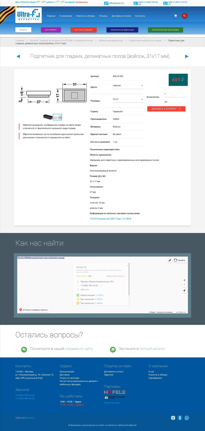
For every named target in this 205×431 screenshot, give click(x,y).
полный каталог (152, 349)
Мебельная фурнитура (111, 40)
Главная (51, 16)
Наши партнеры (112, 402)
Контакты (140, 16)
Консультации (67, 371)
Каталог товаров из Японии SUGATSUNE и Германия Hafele (61, 40)
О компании (66, 16)
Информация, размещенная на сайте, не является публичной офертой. (102, 425)
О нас (151, 371)
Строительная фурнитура (122, 30)
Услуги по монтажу (69, 378)
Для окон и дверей (84, 30)
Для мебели (51, 30)
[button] (84, 75)
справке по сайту (79, 349)
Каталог (23, 30)
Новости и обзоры (85, 16)
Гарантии (108, 374)
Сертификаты (155, 378)
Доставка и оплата (121, 16)
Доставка (64, 374)
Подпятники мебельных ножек (145, 40)
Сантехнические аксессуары (165, 30)
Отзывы (103, 16)
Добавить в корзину (166, 108)
